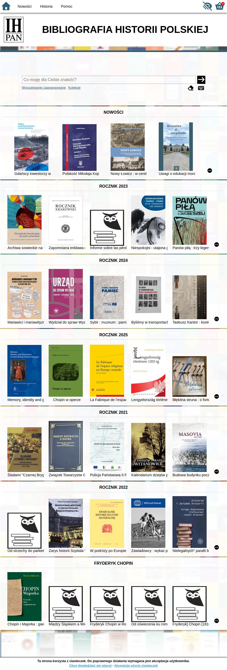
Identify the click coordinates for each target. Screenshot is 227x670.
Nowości (25, 6)
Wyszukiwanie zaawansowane (44, 87)
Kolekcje (74, 87)
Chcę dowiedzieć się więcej (90, 665)
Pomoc (66, 6)
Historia (46, 6)
